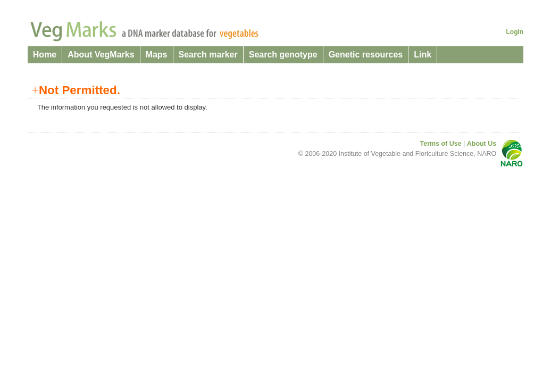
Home (44, 54)
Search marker (208, 54)
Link (422, 54)
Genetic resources (366, 54)
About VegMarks (101, 54)
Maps (157, 54)
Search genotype (283, 54)
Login (515, 32)
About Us (481, 143)
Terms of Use (441, 143)
